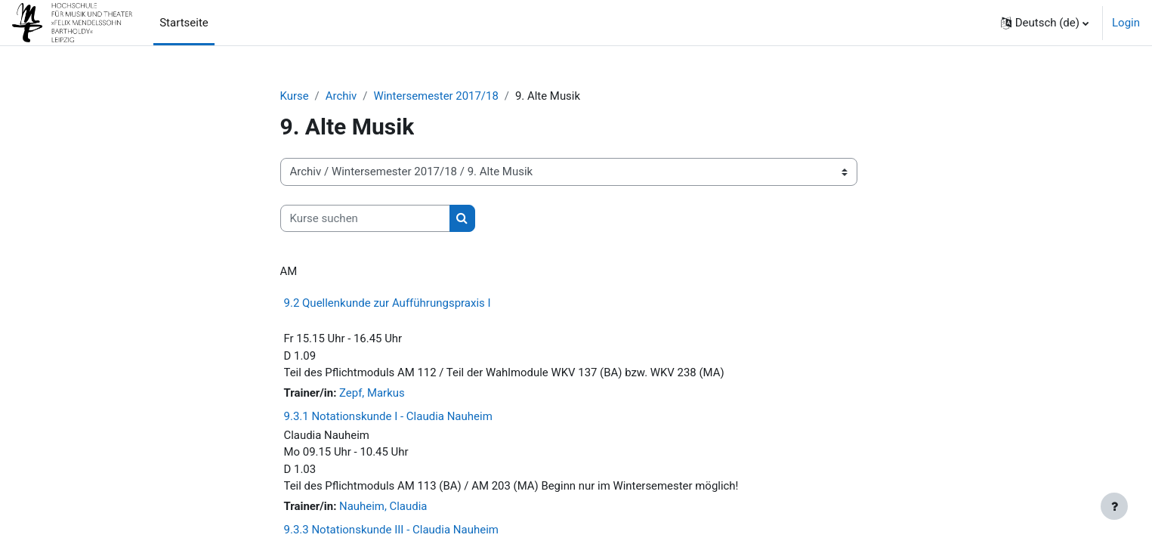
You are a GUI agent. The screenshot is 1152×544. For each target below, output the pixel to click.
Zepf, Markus (372, 393)
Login (1126, 22)
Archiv (341, 96)
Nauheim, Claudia (383, 508)
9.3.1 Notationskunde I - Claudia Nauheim (388, 417)
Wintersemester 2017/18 (436, 96)
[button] (1044, 22)
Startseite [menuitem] (183, 22)
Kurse (294, 96)
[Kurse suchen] (365, 219)
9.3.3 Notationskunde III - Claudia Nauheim (391, 530)
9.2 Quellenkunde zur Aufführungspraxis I (387, 303)
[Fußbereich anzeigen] (1114, 506)
